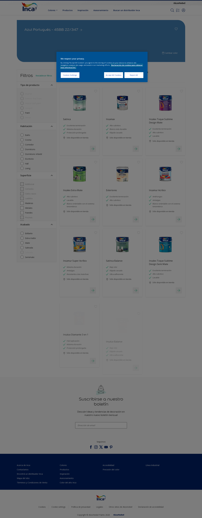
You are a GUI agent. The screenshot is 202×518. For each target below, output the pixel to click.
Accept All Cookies (113, 75)
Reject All (134, 75)
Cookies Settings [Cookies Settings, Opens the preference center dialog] (70, 75)
